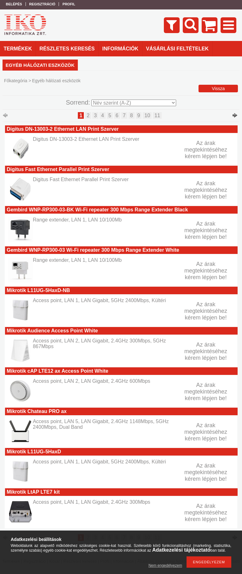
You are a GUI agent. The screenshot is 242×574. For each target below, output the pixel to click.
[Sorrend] (133, 103)
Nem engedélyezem (165, 565)
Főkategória (15, 80)
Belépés (14, 4)
